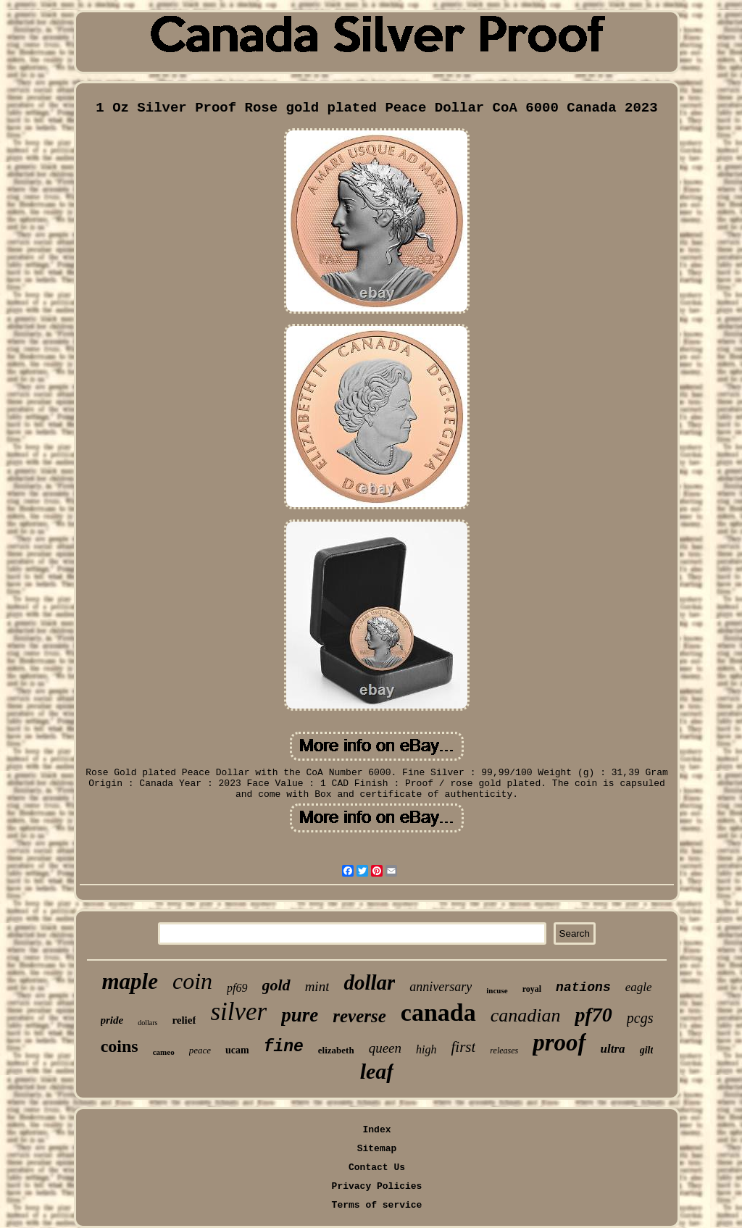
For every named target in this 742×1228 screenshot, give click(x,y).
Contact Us (377, 1167)
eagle (638, 987)
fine (284, 1046)
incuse (496, 990)
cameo (164, 1052)
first (463, 1047)
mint (317, 986)
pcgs (640, 1018)
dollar (369, 982)
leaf (377, 1071)
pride (112, 1020)
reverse (359, 1016)
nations (583, 987)
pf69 (237, 988)
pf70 (593, 1014)
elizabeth (336, 1050)
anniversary (440, 987)
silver (238, 1012)
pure (299, 1015)
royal (531, 989)
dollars (147, 1023)
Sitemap (377, 1148)
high (426, 1049)
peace (200, 1050)
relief (184, 1020)
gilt (647, 1050)
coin (192, 981)
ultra (613, 1049)
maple (129, 981)
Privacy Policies (377, 1186)
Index (376, 1129)
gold (276, 985)
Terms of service (377, 1205)
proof (559, 1042)
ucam (237, 1050)
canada (438, 1012)
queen (385, 1048)
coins (119, 1046)
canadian (526, 1015)
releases (504, 1050)
